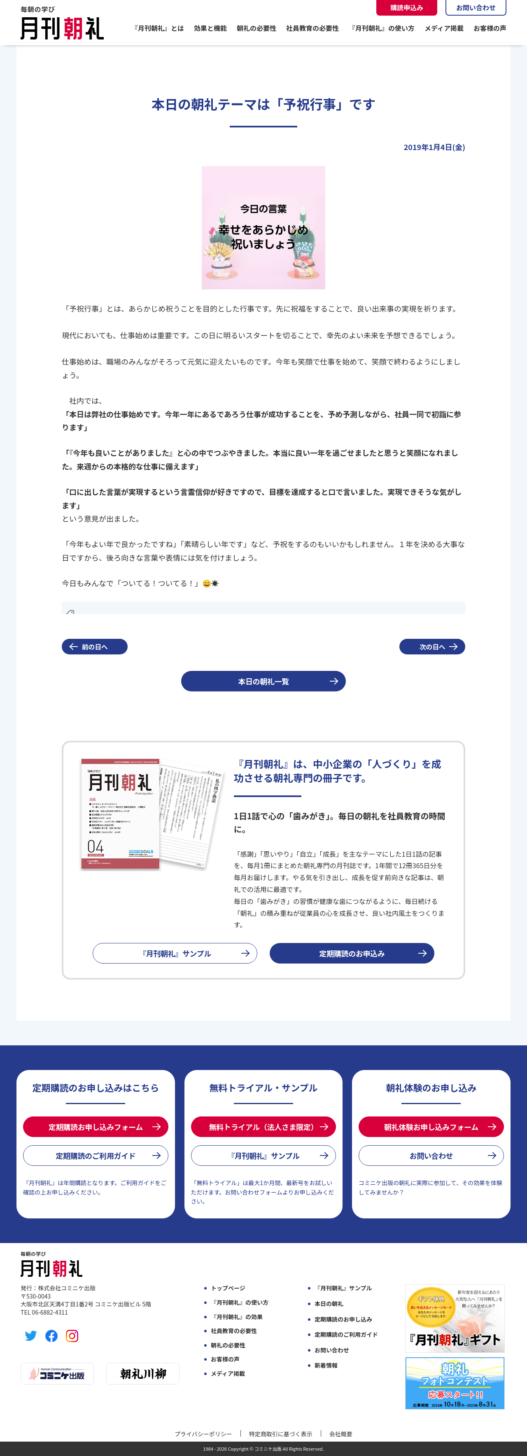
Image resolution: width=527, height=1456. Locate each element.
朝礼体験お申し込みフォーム (431, 1126)
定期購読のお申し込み (343, 1319)
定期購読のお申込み (352, 953)
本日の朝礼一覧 (263, 681)
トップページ (228, 1288)
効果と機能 (210, 28)
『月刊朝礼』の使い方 (382, 28)
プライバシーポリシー (203, 1434)
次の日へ (432, 647)
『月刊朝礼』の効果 (237, 1317)
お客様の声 (489, 28)
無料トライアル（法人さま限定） (263, 1126)
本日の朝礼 (329, 1304)
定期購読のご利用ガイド (95, 1155)
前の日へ (95, 647)
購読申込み (406, 7)
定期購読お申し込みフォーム (96, 1126)
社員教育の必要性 (312, 28)
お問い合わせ (476, 7)
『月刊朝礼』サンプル (175, 953)
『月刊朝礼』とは (157, 28)
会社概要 (340, 1434)
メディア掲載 (444, 28)
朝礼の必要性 (256, 28)
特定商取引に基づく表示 (280, 1434)
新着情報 (326, 1365)
